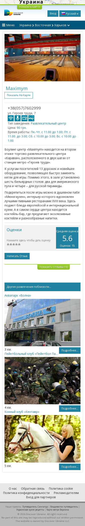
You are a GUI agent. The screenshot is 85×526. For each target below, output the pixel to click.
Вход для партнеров (41, 497)
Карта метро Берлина (58, 509)
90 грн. (21, 128)
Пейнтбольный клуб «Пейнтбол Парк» (32, 354)
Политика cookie (61, 488)
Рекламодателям (66, 493)
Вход (53, 13)
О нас (13, 488)
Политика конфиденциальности (26, 493)
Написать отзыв (17, 256)
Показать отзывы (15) (53, 267)
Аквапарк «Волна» (18, 295)
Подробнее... (69, 350)
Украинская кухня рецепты (30, 509)
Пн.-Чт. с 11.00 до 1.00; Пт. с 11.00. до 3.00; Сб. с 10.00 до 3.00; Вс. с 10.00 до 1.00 (42, 136)
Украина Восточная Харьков (44, 25)
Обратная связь (33, 488)
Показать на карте (18, 95)
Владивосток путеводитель (64, 506)
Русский (70, 13)
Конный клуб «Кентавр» (22, 412)
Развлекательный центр (48, 123)
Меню (8, 25)
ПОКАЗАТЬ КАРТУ (29, 6)
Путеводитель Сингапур (35, 506)
